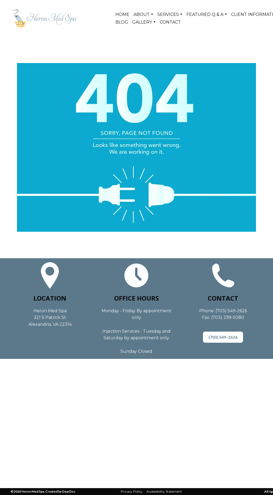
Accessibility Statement (164, 491)
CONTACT (170, 22)
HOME (122, 14)
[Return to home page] (44, 18)
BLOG (121, 22)
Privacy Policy (131, 491)
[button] (223, 337)
